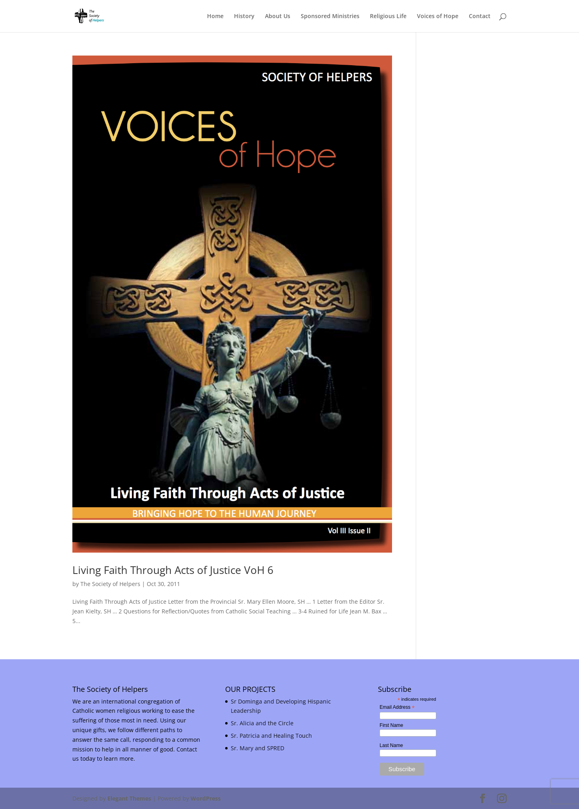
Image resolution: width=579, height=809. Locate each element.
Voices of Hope (437, 16)
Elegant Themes (129, 798)
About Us (277, 16)
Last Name (391, 745)
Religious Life (388, 16)
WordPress (206, 798)
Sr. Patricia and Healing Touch (271, 735)
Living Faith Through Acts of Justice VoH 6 (172, 570)
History (244, 16)
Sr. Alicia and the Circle (262, 723)
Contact (480, 16)
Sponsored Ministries (330, 16)
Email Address (397, 707)
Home (215, 16)
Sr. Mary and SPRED (257, 748)
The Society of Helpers (110, 584)
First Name (391, 725)
